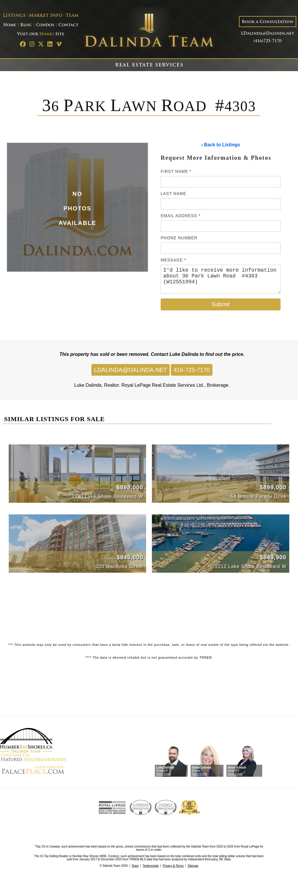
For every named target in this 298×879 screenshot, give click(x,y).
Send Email (163, 774)
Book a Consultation (267, 22)
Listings (14, 15)
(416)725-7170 (267, 41)
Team (72, 15)
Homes (46, 34)
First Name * (176, 171)
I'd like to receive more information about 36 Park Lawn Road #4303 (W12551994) (221, 279)
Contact (68, 25)
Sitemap (193, 865)
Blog (26, 25)
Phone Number (179, 237)
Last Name (173, 193)
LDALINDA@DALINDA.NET (130, 370)
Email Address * (181, 215)
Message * (173, 260)
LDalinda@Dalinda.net (267, 34)
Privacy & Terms (173, 865)
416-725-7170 (191, 370)
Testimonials (151, 865)
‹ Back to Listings (220, 144)
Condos (45, 25)
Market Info (45, 15)
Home (9, 25)
